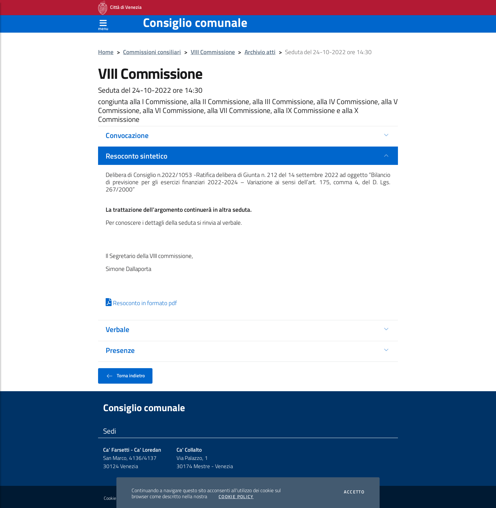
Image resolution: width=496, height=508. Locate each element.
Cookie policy (115, 496)
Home (106, 50)
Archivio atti (260, 50)
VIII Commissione (213, 50)
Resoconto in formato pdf (141, 301)
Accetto (354, 490)
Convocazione (127, 133)
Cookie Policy (236, 494)
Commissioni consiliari (152, 50)
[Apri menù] (103, 22)
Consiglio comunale (195, 20)
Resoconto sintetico (136, 154)
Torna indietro (125, 374)
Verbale (117, 327)
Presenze (120, 348)
